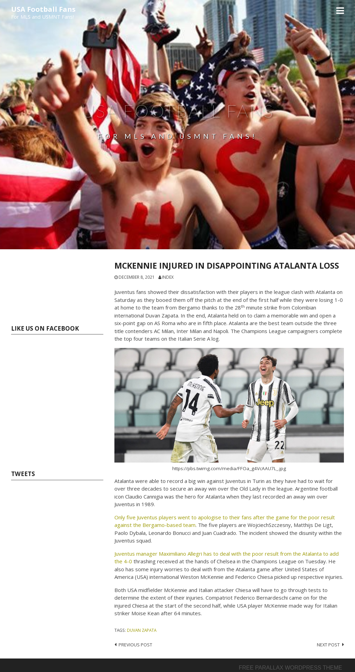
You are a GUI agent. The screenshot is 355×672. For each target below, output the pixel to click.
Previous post (135, 645)
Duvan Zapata (141, 630)
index (168, 277)
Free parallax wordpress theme (290, 668)
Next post (328, 645)
